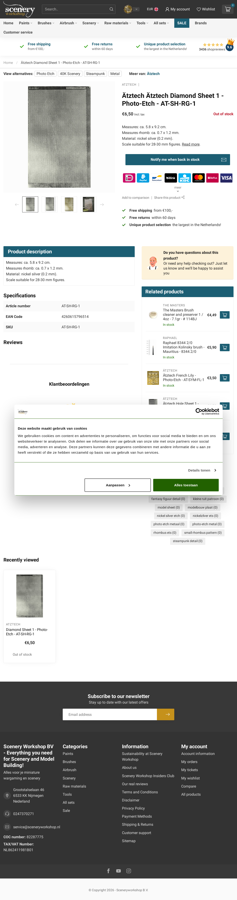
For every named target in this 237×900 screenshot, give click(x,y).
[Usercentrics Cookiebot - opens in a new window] (199, 411)
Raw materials (116, 23)
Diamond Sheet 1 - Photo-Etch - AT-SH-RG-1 (27, 631)
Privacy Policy (133, 808)
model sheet (169, 507)
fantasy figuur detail (168, 499)
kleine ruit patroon (208, 499)
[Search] (111, 9)
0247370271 (23, 814)
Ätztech (153, 73)
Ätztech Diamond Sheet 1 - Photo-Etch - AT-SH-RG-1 (60, 63)
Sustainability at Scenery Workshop (142, 756)
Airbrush (67, 23)
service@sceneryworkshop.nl (36, 827)
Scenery (89, 23)
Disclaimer (130, 800)
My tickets (189, 770)
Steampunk (95, 73)
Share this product (169, 198)
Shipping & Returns (137, 824)
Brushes (44, 23)
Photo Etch (45, 73)
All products (191, 794)
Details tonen (199, 470)
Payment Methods (137, 816)
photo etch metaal (168, 524)
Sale (181, 23)
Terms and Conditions (140, 792)
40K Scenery (70, 73)
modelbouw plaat (203, 507)
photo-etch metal (207, 524)
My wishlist (190, 778)
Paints (24, 23)
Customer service (18, 32)
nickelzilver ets (205, 516)
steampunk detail (188, 541)
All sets (160, 23)
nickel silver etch (171, 516)
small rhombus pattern (203, 533)
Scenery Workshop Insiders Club (148, 776)
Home (8, 23)
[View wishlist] (206, 9)
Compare (188, 786)
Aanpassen (118, 485)
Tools (141, 23)
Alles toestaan (186, 485)
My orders (189, 762)
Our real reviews (135, 784)
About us (129, 767)
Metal (115, 73)
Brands (201, 23)
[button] (152, 9)
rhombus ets (164, 533)
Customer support (136, 833)
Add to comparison (135, 198)
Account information (198, 753)
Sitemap (129, 841)
